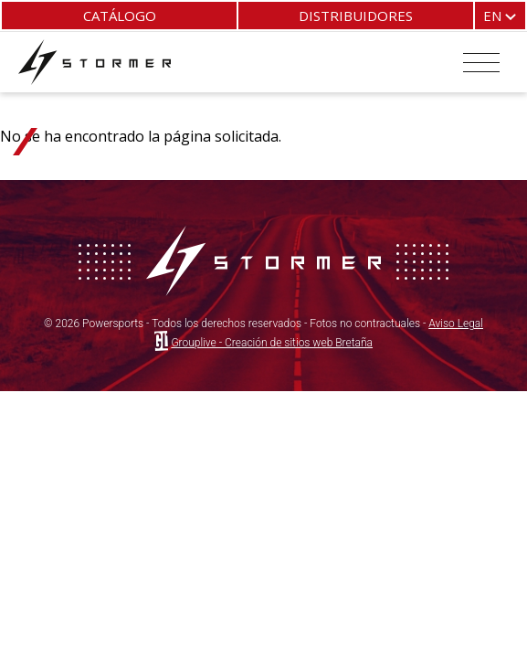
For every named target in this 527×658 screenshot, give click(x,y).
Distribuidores (356, 15)
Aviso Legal (455, 323)
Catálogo (119, 15)
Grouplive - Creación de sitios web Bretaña (272, 342)
